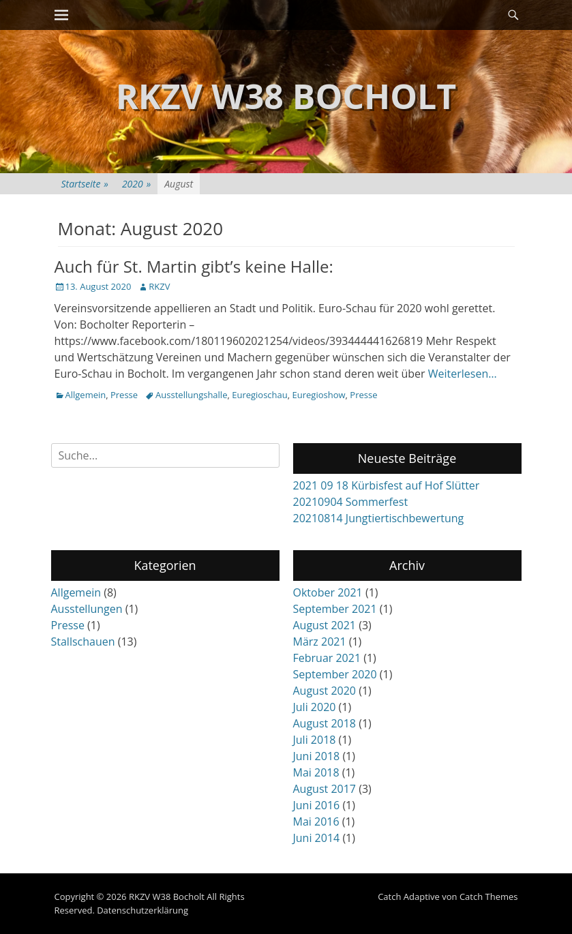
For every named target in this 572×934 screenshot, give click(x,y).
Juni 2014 (316, 837)
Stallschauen (83, 641)
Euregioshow (319, 395)
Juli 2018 (314, 739)
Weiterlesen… (462, 373)
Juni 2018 (316, 756)
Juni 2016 (316, 805)
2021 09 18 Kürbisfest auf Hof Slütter (386, 485)
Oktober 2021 (328, 592)
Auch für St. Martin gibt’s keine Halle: (194, 266)
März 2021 (319, 641)
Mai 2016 (316, 821)
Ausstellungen (87, 608)
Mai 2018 (316, 772)
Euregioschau (260, 395)
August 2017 (325, 788)
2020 (136, 184)
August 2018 (325, 723)
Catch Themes (489, 896)
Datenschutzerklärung (142, 910)
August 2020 (325, 690)
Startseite (84, 184)
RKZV (159, 286)
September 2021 (335, 608)
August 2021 (325, 625)
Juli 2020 (314, 706)
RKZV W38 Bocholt (286, 96)
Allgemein (85, 395)
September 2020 (335, 674)
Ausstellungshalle (191, 395)
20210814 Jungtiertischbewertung (378, 518)
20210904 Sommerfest (350, 501)
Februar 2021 (327, 657)
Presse (124, 395)
